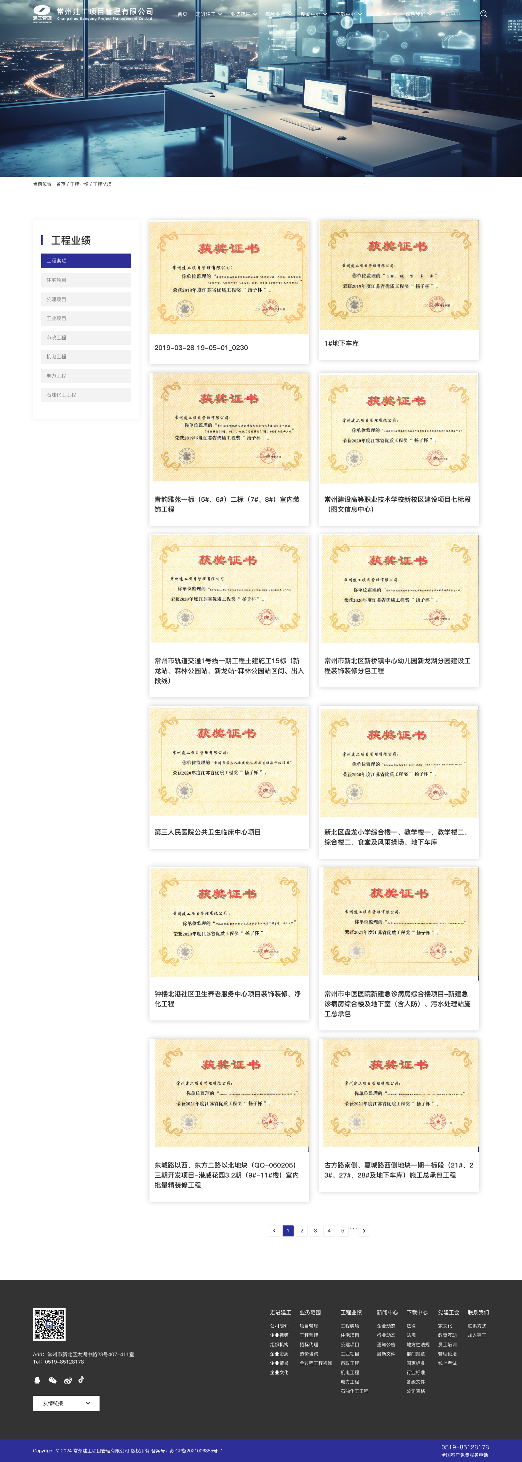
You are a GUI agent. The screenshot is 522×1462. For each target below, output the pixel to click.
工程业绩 (79, 184)
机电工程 (350, 1372)
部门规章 (415, 1354)
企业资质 (279, 1354)
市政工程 (350, 1363)
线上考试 (447, 1363)
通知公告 (386, 1344)
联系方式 (477, 1326)
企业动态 (386, 1326)
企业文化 (279, 1372)
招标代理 (309, 1344)
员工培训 (447, 1344)
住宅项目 (350, 1335)
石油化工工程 (355, 1391)
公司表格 (415, 1391)
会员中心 (450, 14)
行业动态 (386, 1335)
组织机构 (279, 1344)
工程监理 (309, 1335)
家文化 (445, 1326)
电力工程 (350, 1381)
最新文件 (386, 1354)
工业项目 (350, 1354)
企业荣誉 (279, 1363)
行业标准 (415, 1372)
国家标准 (415, 1363)
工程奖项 (102, 184)
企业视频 (279, 1335)
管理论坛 (447, 1354)
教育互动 (447, 1335)
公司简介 (279, 1326)
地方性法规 (418, 1344)
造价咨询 (309, 1354)
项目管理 (309, 1326)
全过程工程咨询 (316, 1363)
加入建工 (477, 1335)
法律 (411, 1326)
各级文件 (415, 1381)
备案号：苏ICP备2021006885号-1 (187, 1450)
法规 (411, 1335)
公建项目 (350, 1344)
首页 (182, 14)
